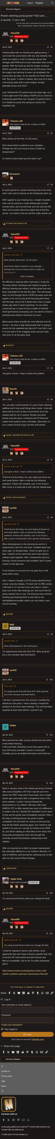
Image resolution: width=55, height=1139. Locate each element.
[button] (27, 1066)
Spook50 (7, 20)
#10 (51, 680)
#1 (52, 47)
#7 (52, 460)
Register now (38, 1039)
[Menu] (3, 3)
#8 (52, 517)
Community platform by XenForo (25, 1127)
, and (20, 435)
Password (5, 1015)
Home (3, 1086)
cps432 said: (9, 641)
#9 (52, 634)
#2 (52, 133)
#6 (52, 399)
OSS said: (8, 686)
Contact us (5, 1071)
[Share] (48, 47)
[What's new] (47, 3)
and (16, 223)
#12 (51, 783)
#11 (51, 735)
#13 (51, 893)
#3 (52, 185)
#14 (51, 933)
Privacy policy (6, 1076)
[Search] (52, 3)
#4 (52, 248)
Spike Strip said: (11, 940)
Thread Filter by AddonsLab (12, 1130)
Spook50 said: (10, 524)
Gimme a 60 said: (11, 255)
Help (3, 1081)
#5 (52, 368)
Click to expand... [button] (27, 276)
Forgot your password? (12, 1025)
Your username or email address (16, 1005)
